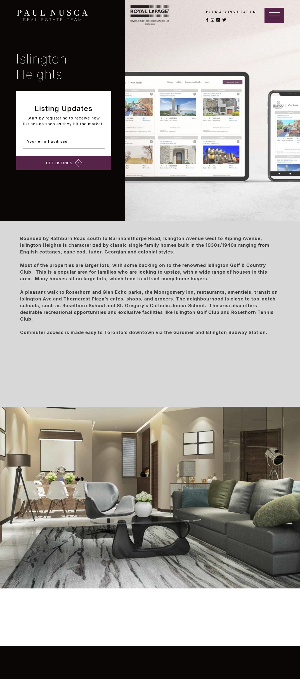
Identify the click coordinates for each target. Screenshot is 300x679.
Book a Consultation (231, 12)
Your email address (48, 141)
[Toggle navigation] (274, 15)
